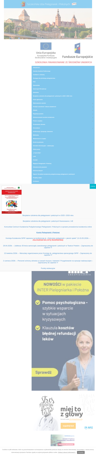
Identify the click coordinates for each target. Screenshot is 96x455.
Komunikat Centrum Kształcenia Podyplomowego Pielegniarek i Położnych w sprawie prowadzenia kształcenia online (48, 227)
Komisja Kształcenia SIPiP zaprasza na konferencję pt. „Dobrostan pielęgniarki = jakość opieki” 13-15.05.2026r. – (48, 239)
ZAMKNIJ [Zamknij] (92, 186)
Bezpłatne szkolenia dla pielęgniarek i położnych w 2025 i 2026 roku (47, 215)
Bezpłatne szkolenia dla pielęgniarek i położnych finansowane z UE (48, 221)
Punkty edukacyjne (48, 268)
